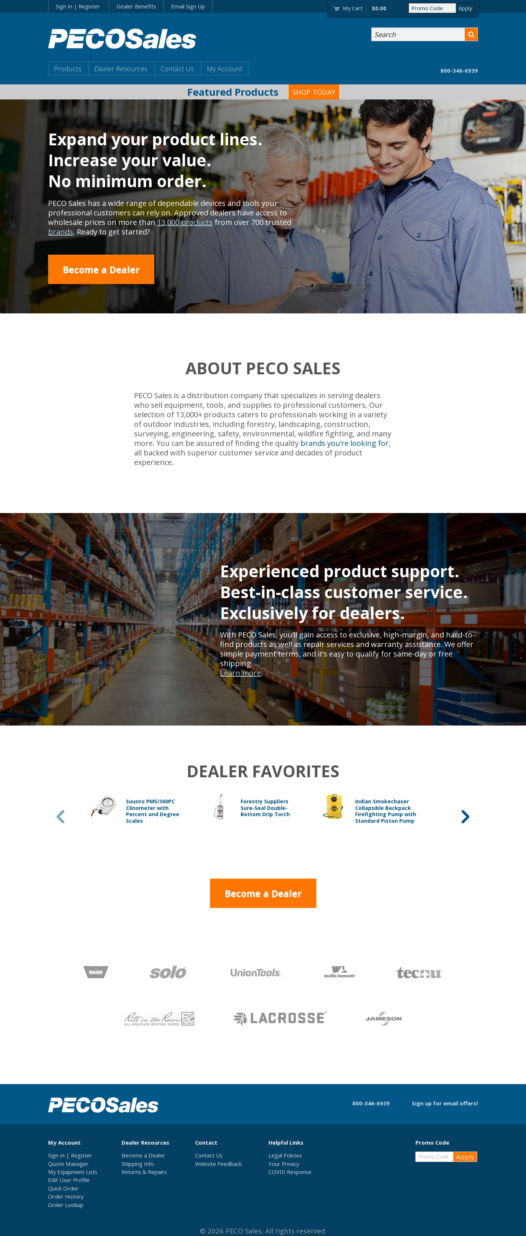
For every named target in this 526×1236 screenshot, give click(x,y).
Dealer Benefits (136, 6)
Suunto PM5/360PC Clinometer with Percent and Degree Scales (152, 811)
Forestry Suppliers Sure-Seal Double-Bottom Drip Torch (265, 808)
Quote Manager (68, 1163)
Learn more (240, 673)
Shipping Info (138, 1163)
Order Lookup (65, 1204)
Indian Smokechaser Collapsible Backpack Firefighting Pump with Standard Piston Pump (385, 811)
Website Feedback (218, 1163)
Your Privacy (284, 1163)
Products (67, 68)
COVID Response (290, 1171)
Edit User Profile (69, 1180)
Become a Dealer (101, 269)
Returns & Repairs (144, 1171)
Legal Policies (285, 1155)
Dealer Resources (120, 68)
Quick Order (63, 1188)
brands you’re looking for (344, 443)
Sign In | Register (78, 6)
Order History (65, 1196)
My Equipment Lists (72, 1171)
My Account (224, 68)
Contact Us (177, 68)
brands (60, 232)
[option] (148, 811)
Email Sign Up (188, 6)
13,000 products (185, 222)
